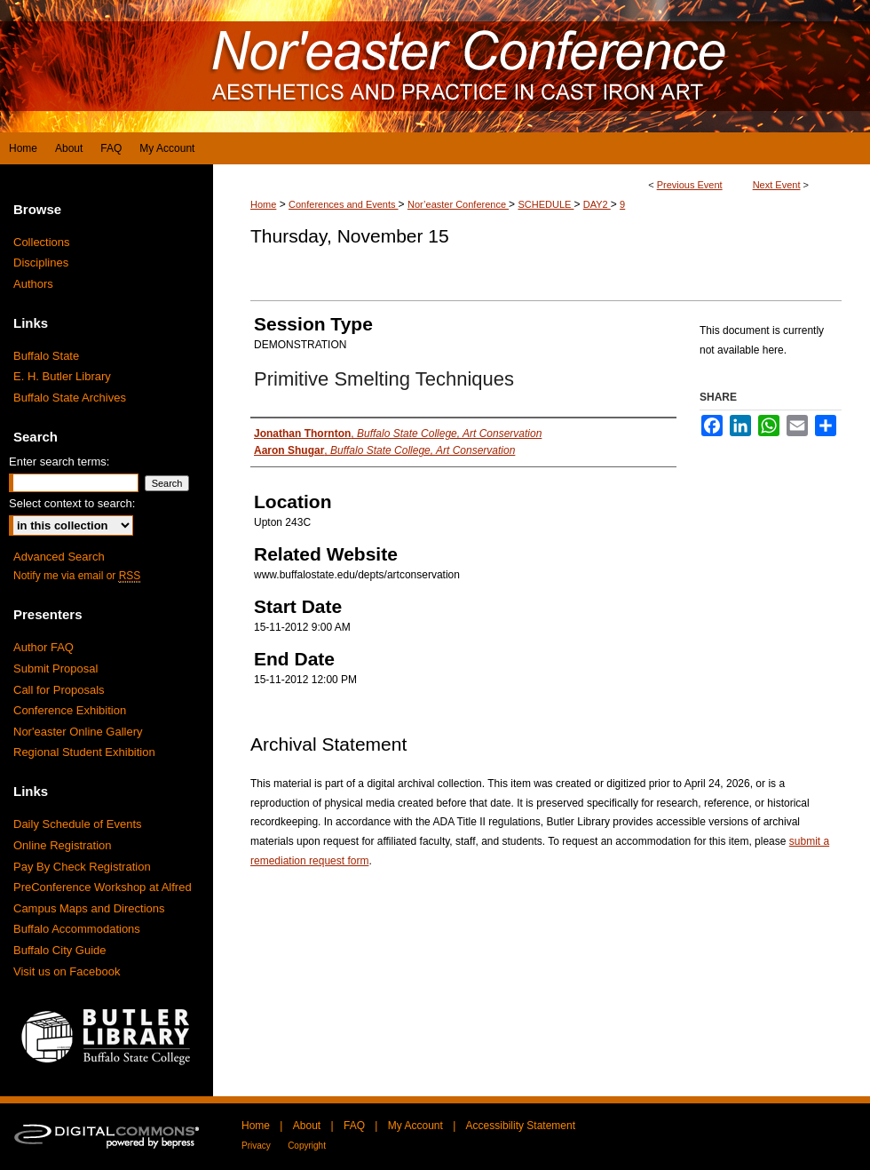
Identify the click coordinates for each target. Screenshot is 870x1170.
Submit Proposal (55, 668)
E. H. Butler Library (62, 376)
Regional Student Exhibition (84, 752)
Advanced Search (59, 556)
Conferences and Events (344, 204)
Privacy (256, 1145)
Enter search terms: (59, 461)
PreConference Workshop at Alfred (102, 887)
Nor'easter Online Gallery (78, 731)
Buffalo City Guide (60, 950)
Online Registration (62, 845)
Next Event (777, 184)
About (306, 1125)
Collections (41, 242)
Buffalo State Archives (69, 397)
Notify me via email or (76, 575)
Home (263, 204)
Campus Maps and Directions (89, 908)
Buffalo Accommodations (76, 928)
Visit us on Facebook (66, 971)
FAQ (354, 1125)
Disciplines (40, 262)
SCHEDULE (545, 204)
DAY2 (597, 204)
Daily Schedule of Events (77, 824)
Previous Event (690, 184)
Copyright (307, 1145)
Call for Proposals (59, 689)
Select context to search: (72, 503)
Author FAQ (43, 647)
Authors (33, 284)
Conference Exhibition (69, 710)
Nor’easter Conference (458, 204)
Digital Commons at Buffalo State (435, 66)
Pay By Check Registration (82, 866)
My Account (415, 1125)
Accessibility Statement (520, 1125)
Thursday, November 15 (349, 236)
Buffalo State (46, 355)
